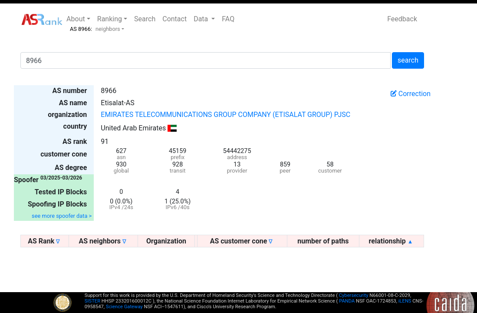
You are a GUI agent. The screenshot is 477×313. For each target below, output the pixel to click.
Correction (411, 94)
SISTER (92, 301)
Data (202, 19)
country (75, 126)
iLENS (404, 301)
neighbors (107, 29)
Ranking (109, 19)
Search (144, 19)
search (408, 60)
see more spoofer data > (62, 216)
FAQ (228, 19)
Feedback (402, 19)
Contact (174, 19)
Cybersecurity (353, 295)
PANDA (347, 301)
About (75, 19)
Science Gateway (124, 307)
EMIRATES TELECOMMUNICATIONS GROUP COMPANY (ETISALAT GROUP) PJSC (225, 114)
